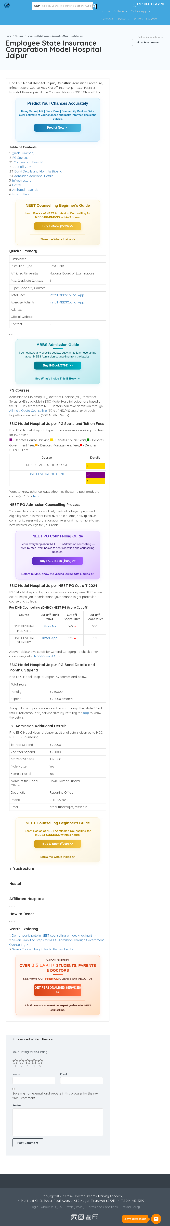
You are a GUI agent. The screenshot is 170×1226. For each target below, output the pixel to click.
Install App (49, 638)
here (36, 496)
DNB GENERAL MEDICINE (47, 474)
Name (16, 1074)
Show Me (50, 626)
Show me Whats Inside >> (57, 239)
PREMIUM (52, 978)
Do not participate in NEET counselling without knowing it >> (54, 935)
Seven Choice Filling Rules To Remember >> (42, 949)
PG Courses (20, 158)
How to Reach (22, 194)
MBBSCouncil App (47, 656)
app (86, 713)
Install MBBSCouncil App (66, 295)
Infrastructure (21, 180)
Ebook (121, 19)
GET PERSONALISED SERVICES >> (57, 990)
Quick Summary (23, 153)
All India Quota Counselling (28, 411)
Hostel (16, 185)
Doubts (138, 19)
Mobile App (139, 11)
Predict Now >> (57, 127)
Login (34, 1207)
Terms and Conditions (102, 1207)
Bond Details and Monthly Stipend (38, 171)
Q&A (58, 1207)
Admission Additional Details (33, 176)
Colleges (19, 36)
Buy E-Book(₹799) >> (58, 365)
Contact (151, 19)
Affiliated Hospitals (25, 190)
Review (16, 1105)
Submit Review (148, 42)
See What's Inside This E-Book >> (57, 378)
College (118, 11)
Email (63, 1074)
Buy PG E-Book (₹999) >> (57, 561)
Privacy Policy (74, 1207)
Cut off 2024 (23, 167)
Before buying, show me (57, 574)
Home (105, 11)
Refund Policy (130, 1207)
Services (107, 19)
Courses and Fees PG (28, 162)
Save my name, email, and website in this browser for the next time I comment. (55, 1095)
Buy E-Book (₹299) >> (57, 226)
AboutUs (47, 1207)
